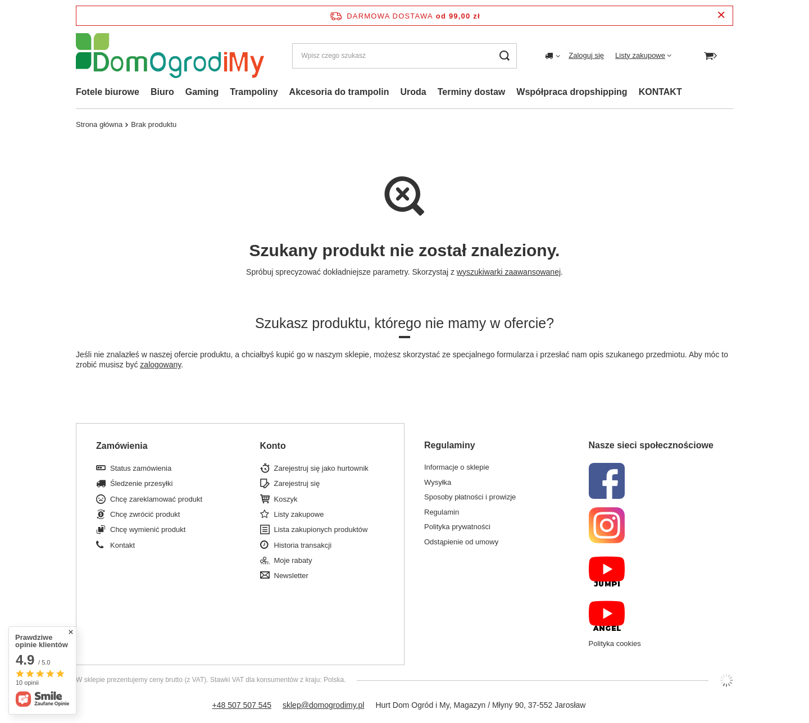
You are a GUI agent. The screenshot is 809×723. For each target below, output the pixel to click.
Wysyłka (437, 482)
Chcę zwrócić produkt (145, 514)
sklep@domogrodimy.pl (323, 705)
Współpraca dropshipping (571, 92)
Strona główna (99, 124)
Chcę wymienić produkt (147, 529)
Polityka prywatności (457, 526)
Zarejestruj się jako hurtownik (321, 468)
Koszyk (286, 499)
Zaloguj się (586, 55)
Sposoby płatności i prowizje (470, 497)
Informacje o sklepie (456, 467)
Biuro (162, 92)
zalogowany (160, 364)
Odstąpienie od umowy (461, 542)
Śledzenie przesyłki (141, 483)
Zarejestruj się (297, 483)
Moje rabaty (293, 560)
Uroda (413, 92)
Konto (273, 446)
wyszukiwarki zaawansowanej (509, 271)
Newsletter (291, 575)
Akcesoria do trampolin (339, 92)
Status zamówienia (140, 468)
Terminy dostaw (472, 92)
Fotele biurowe (107, 92)
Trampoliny (254, 92)
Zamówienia (122, 446)
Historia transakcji (303, 545)
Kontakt (122, 545)
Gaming (202, 92)
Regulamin (441, 512)
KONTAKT (660, 92)
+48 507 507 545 (242, 705)
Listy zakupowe (640, 55)
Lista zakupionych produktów (321, 529)
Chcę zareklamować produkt (156, 499)
